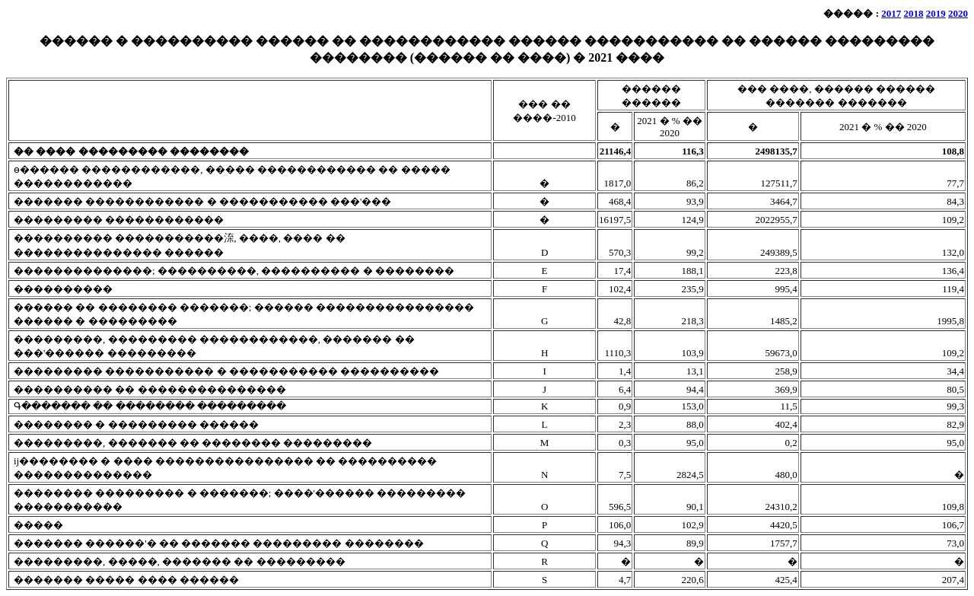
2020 (958, 13)
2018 (914, 13)
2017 (891, 13)
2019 (936, 13)
